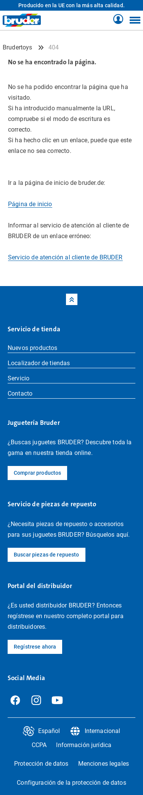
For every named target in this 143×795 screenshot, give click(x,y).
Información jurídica (83, 745)
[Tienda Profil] (118, 19)
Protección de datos (41, 763)
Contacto (20, 393)
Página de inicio (30, 204)
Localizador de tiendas (39, 363)
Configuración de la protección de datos (71, 782)
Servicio (18, 378)
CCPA (39, 745)
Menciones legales (103, 763)
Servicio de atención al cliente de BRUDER (65, 257)
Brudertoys (17, 47)
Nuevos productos (33, 347)
